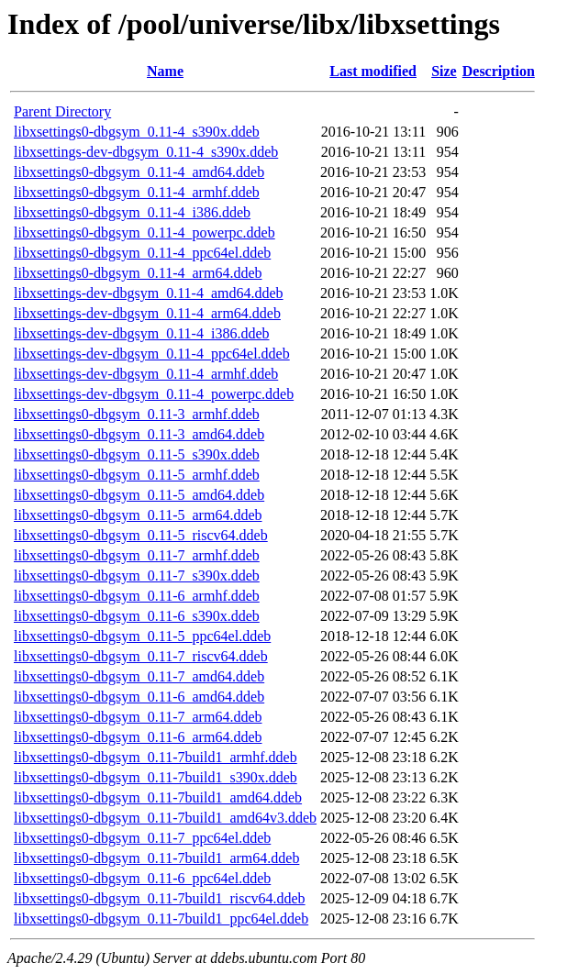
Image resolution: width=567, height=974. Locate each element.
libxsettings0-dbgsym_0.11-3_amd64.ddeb (139, 434)
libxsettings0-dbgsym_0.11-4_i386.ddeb (132, 212)
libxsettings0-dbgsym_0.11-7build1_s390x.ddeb (155, 777)
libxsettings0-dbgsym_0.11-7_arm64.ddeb (138, 717)
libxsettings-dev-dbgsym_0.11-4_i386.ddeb (142, 333)
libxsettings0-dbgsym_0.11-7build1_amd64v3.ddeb (165, 817)
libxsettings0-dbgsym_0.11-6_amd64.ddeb (139, 696)
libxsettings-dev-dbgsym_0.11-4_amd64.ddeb (149, 293)
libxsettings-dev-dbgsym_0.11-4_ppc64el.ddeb (152, 353)
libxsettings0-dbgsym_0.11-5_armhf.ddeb (137, 474)
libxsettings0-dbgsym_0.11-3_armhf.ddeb (137, 414)
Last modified (373, 71)
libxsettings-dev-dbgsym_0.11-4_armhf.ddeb (146, 374)
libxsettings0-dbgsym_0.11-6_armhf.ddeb (137, 595)
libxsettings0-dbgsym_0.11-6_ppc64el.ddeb (142, 878)
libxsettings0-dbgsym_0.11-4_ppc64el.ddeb (142, 252)
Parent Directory (62, 111)
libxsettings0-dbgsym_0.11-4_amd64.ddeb (139, 172)
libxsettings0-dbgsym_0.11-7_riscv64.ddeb (141, 656)
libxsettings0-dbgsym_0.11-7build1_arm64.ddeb (156, 858)
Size (444, 71)
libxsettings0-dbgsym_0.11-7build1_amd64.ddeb (158, 797)
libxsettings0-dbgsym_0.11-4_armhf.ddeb (137, 192)
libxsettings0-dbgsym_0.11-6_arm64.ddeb (138, 737)
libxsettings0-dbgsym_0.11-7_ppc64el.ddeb (142, 838)
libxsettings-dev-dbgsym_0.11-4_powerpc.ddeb (154, 394)
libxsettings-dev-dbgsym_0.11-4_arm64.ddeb (147, 313)
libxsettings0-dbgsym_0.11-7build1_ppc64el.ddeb (161, 918)
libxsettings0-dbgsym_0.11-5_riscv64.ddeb (141, 535)
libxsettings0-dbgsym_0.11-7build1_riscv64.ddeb (160, 898)
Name (165, 71)
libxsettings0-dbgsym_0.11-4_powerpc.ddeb (144, 232)
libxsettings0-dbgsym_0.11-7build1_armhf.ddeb (155, 757)
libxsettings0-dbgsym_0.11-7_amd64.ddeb (139, 676)
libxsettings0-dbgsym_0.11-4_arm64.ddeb (138, 273)
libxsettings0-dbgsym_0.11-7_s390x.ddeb (137, 575)
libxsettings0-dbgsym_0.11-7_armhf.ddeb (137, 555)
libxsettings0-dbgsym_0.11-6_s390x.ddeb (137, 616)
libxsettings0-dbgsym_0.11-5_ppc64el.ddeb (142, 636)
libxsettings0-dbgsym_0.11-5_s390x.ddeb (137, 454)
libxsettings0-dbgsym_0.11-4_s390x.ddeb (137, 131)
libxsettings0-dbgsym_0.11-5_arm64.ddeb (138, 515)
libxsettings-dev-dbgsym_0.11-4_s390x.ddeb (146, 152)
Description (498, 71)
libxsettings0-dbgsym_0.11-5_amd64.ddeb (139, 495)
